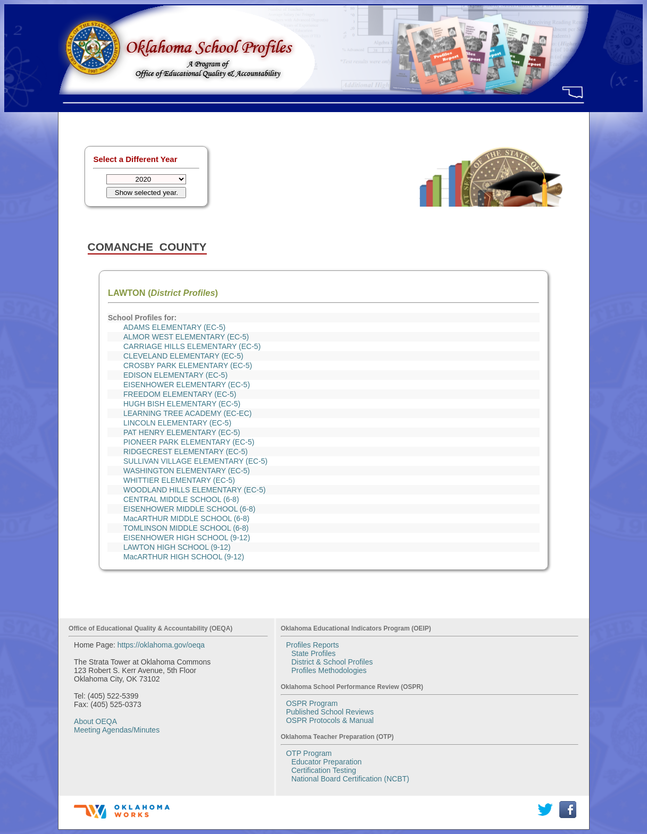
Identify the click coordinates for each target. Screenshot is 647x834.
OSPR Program (312, 703)
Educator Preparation (326, 762)
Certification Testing (323, 770)
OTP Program (309, 753)
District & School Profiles (332, 662)
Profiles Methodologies (329, 670)
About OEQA (95, 721)
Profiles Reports (312, 645)
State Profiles (313, 653)
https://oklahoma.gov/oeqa (161, 645)
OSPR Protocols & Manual (330, 720)
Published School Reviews (330, 712)
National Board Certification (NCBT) (350, 779)
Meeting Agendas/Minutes (116, 730)
